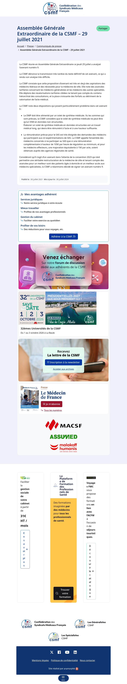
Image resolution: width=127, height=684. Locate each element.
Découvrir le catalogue (91, 571)
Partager (103, 28)
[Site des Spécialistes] (63, 636)
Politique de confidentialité (64, 660)
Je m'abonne (51, 404)
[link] (71, 668)
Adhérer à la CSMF (63, 236)
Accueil (20, 46)
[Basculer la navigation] (63, 678)
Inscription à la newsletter (63, 362)
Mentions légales (40, 660)
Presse (30, 46)
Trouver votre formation (63, 593)
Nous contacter (87, 660)
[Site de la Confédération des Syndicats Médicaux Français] (43, 623)
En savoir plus (25, 549)
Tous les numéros (53, 410)
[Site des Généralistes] (90, 623)
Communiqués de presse (49, 46)
